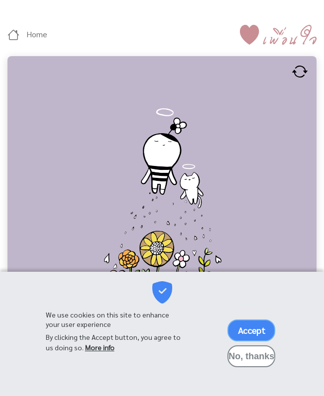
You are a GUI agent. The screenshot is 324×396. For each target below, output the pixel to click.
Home (27, 34)
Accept (251, 333)
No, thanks (251, 359)
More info (99, 350)
